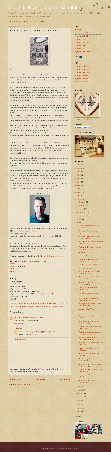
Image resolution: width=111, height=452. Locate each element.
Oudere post (65, 379)
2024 (79, 172)
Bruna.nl (12, 271)
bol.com (12, 264)
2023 (79, 175)
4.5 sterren (18, 307)
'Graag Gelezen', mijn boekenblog (43, 7)
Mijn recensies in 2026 (82, 66)
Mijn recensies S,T (81, 48)
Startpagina (33, 21)
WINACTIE (82, 252)
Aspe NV (25, 307)
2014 (79, 408)
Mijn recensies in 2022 (82, 79)
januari (81, 400)
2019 (79, 189)
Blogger (74, 448)
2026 (79, 165)
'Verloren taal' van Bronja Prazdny (89, 264)
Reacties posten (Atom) (25, 384)
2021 (79, 182)
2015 (79, 405)
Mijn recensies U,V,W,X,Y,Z (84, 52)
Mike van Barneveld (21, 317)
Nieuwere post (14, 379)
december (82, 202)
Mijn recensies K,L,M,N (82, 42)
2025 (79, 168)
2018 (79, 192)
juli (80, 219)
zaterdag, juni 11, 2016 (35, 317)
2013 (79, 412)
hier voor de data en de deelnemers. (52, 256)
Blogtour (31, 307)
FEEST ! (81, 312)
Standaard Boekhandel (17, 266)
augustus (82, 216)
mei (80, 386)
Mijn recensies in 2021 (82, 82)
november (82, 205)
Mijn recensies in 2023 (82, 75)
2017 (79, 196)
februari (81, 397)
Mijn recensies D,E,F (81, 36)
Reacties (19, 328)
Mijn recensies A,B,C (81, 33)
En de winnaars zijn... (85, 268)
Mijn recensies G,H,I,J (82, 39)
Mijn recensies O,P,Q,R (82, 45)
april (80, 390)
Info (42, 21)
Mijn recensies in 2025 (18, 21)
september (82, 212)
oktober (81, 209)
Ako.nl (12, 269)
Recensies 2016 (40, 307)
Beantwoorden (18, 323)
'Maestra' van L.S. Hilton (87, 309)
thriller (48, 307)
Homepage (40, 379)
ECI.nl (12, 274)
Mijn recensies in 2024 (82, 72)
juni (80, 223)
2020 (79, 185)
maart (81, 393)
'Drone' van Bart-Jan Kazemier (88, 256)
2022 (79, 178)
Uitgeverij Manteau (57, 307)
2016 (79, 199)
